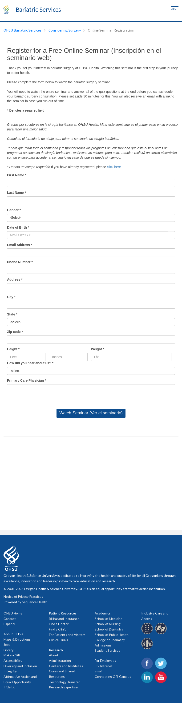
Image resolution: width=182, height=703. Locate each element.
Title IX (9, 687)
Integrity (10, 671)
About (53, 655)
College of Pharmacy (110, 640)
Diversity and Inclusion (20, 666)
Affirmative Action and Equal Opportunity (20, 679)
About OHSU (13, 634)
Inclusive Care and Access (154, 616)
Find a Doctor (59, 624)
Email (98, 671)
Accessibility (13, 661)
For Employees (105, 661)
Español (9, 624)
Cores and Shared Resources (62, 674)
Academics (103, 613)
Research (56, 650)
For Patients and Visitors (67, 635)
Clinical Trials (58, 640)
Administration (60, 661)
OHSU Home (13, 613)
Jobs (7, 644)
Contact (10, 619)
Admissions (103, 645)
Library (8, 650)
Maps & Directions (17, 639)
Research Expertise (63, 687)
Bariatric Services (38, 9)
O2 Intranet (104, 666)
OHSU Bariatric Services (22, 30)
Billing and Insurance (64, 619)
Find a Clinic (57, 629)
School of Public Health (112, 635)
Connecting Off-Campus (113, 677)
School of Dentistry (109, 629)
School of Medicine (108, 619)
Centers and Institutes (66, 666)
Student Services (107, 650)
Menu (174, 9)
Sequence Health (34, 602)
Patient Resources (63, 613)
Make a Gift (12, 655)
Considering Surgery (65, 30)
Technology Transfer (64, 682)
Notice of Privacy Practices (23, 596)
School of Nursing (108, 624)
